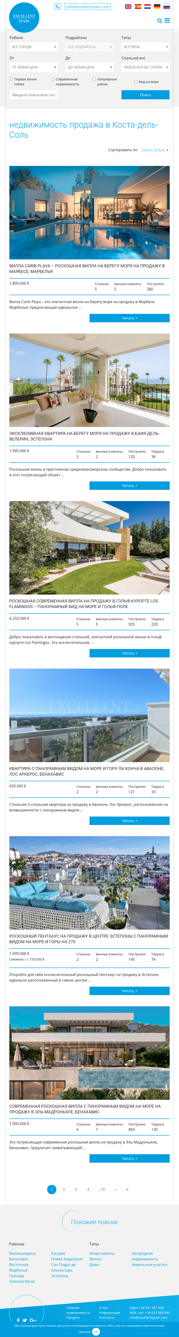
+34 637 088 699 (157, 1312)
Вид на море (149, 81)
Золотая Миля (22, 1281)
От (12, 58)
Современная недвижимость (67, 81)
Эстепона (59, 1275)
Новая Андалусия (67, 1259)
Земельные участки (149, 1264)
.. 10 (101, 1189)
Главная (72, 1307)
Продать (73, 1317)
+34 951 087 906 (151, 1307)
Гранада (16, 1275)
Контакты (106, 1317)
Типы (126, 37)
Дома (94, 1264)
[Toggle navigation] (160, 20)
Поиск (145, 94)
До (67, 58)
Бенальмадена (22, 1253)
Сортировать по (122, 149)
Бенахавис (18, 1259)
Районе (16, 37)
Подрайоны (76, 37)
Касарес (58, 1253)
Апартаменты (102, 1253)
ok (96, 1332)
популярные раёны (107, 81)
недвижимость (78, 1312)
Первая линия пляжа (25, 81)
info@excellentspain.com (87, 6)
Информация (109, 1312)
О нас (103, 1307)
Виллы (95, 1259)
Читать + (130, 318)
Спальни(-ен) (133, 58)
